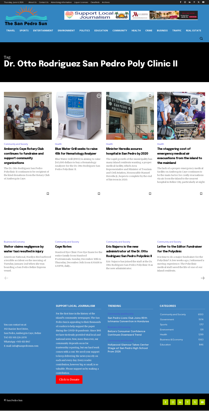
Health (59, 144)
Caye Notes (67, 250)
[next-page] (202, 286)
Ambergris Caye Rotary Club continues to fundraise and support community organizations (28, 158)
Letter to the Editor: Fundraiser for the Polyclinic (178, 255)
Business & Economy (16, 245)
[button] (201, 38)
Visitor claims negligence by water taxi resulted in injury (25, 255)
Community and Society (18, 144)
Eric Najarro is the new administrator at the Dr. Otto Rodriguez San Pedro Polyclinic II (129, 257)
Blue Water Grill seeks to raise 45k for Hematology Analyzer (77, 154)
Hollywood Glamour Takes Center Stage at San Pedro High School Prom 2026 (128, 356)
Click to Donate (69, 387)
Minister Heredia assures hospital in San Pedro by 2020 (129, 154)
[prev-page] (6, 286)
